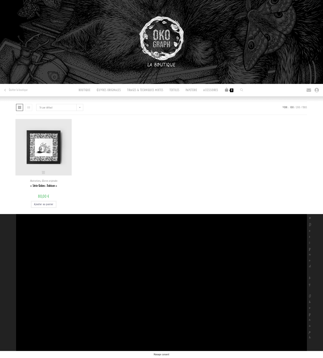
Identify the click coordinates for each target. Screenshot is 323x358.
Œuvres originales (49, 180)
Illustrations (35, 180)
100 (292, 107)
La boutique (161, 65)
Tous (304, 107)
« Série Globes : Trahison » (43, 186)
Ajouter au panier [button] (43, 204)
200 (298, 107)
